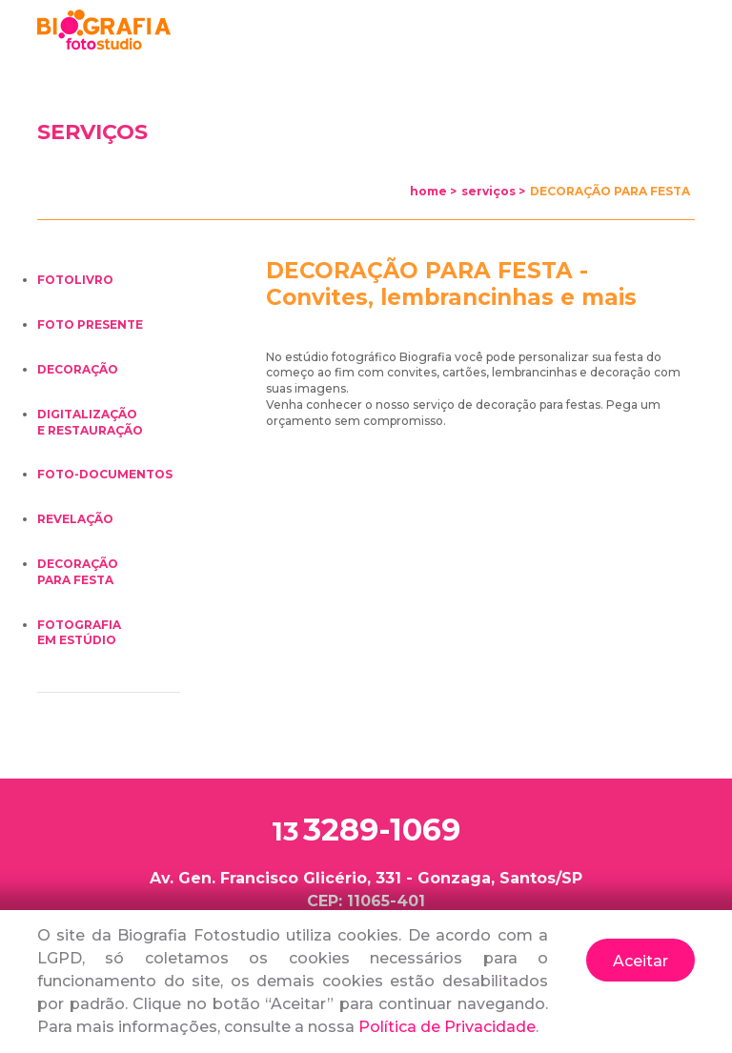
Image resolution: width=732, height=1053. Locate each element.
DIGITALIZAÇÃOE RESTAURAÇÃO (90, 422)
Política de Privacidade (447, 1027)
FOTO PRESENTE (90, 324)
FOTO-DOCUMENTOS (105, 474)
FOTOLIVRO (75, 280)
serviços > (493, 191)
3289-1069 (366, 831)
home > (433, 191)
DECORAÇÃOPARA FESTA (77, 572)
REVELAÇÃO (75, 519)
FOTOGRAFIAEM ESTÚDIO (79, 633)
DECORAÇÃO (77, 369)
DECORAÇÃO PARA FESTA (610, 191)
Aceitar (640, 961)
